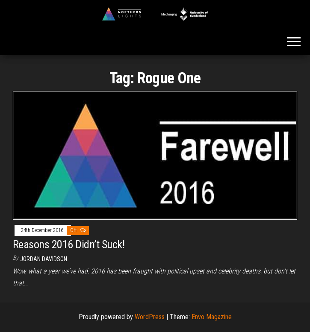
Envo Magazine (212, 317)
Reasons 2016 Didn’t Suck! (68, 244)
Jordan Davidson (43, 259)
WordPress (150, 317)
